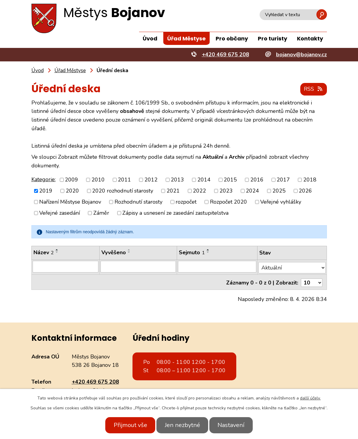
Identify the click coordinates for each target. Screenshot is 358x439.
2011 (124, 179)
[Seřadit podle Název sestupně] (57, 252)
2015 (230, 179)
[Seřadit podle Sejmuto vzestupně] (208, 250)
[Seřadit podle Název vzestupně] (57, 250)
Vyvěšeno (114, 252)
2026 (305, 191)
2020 (72, 191)
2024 (252, 191)
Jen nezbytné (182, 425)
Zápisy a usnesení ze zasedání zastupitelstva (175, 213)
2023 (226, 191)
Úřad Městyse (186, 38)
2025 (279, 191)
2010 (98, 179)
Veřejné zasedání (59, 213)
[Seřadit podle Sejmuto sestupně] (208, 252)
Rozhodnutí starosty (138, 202)
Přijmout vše (127, 425)
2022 (199, 191)
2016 (256, 179)
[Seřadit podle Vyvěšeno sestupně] (129, 252)
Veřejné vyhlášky (280, 202)
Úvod (150, 38)
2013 (177, 179)
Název (43, 252)
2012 (151, 179)
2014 (204, 179)
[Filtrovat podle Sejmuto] (217, 267)
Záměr (101, 213)
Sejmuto (192, 252)
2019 (45, 191)
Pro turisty (272, 38)
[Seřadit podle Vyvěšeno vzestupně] (129, 250)
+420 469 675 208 (95, 379)
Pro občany (232, 38)
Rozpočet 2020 (228, 202)
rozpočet (186, 202)
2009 (71, 179)
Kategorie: (43, 179)
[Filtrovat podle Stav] (292, 266)
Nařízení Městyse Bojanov (70, 202)
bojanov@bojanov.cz (97, 388)
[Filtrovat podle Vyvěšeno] (138, 267)
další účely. (310, 398)
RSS (313, 89)
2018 (309, 179)
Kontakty (310, 38)
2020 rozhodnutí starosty (122, 191)
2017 (283, 179)
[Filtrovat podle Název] (66, 267)
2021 (173, 191)
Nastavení (233, 425)
